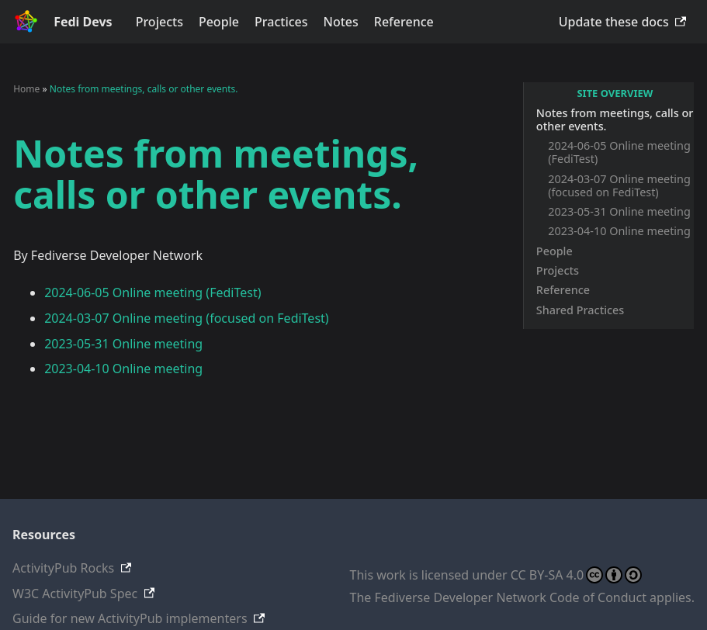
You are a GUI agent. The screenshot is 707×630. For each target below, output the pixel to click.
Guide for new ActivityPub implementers (130, 618)
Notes (341, 21)
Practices (281, 21)
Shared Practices (580, 310)
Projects (159, 21)
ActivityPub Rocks (63, 567)
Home (26, 88)
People (219, 21)
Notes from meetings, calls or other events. (614, 119)
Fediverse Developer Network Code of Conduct (510, 597)
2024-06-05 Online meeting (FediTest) (619, 152)
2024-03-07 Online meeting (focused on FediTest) (619, 185)
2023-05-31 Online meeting (619, 211)
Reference (404, 21)
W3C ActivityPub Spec (74, 593)
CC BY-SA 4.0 (576, 574)
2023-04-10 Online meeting (619, 230)
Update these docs (614, 21)
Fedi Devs (83, 21)
